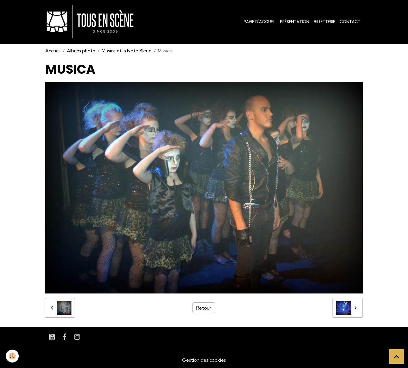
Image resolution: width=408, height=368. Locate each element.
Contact (350, 21)
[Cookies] (12, 356)
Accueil (53, 51)
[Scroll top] (396, 356)
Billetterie (324, 21)
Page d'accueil (259, 21)
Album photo (81, 51)
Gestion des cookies (204, 360)
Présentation (294, 21)
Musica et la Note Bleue (127, 51)
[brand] (91, 22)
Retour (203, 308)
